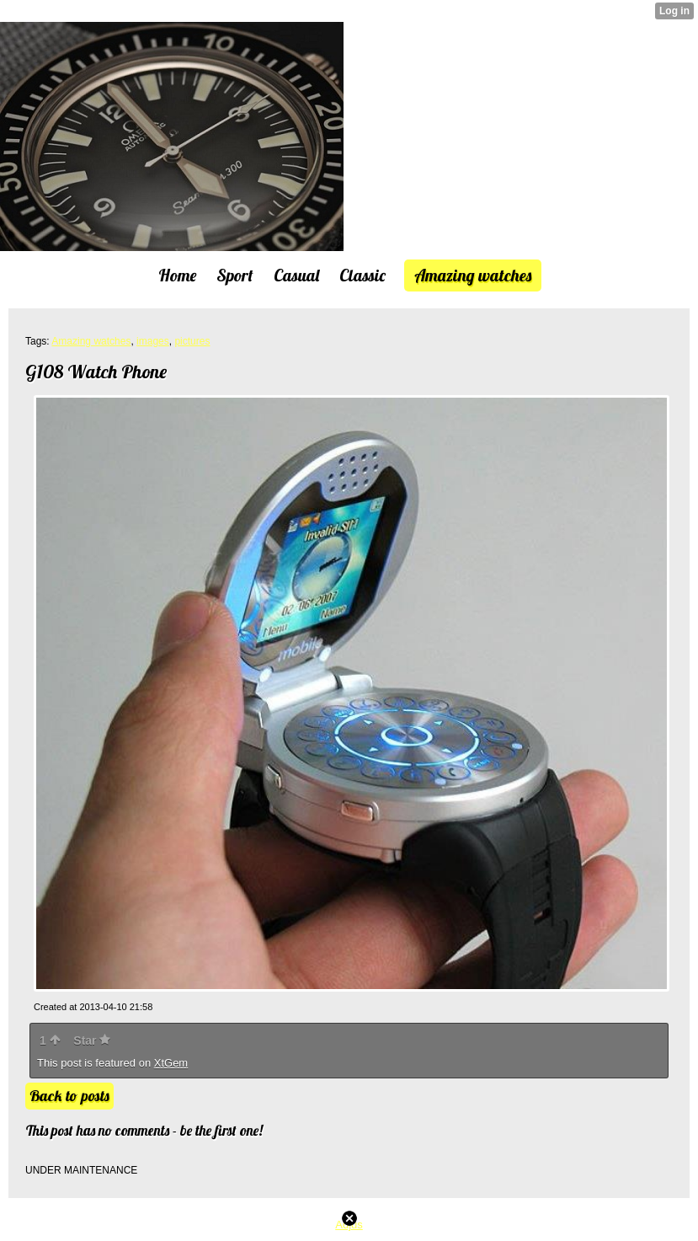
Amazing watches (91, 341)
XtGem (171, 1062)
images (152, 341)
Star (91, 1040)
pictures (192, 341)
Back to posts (69, 1095)
